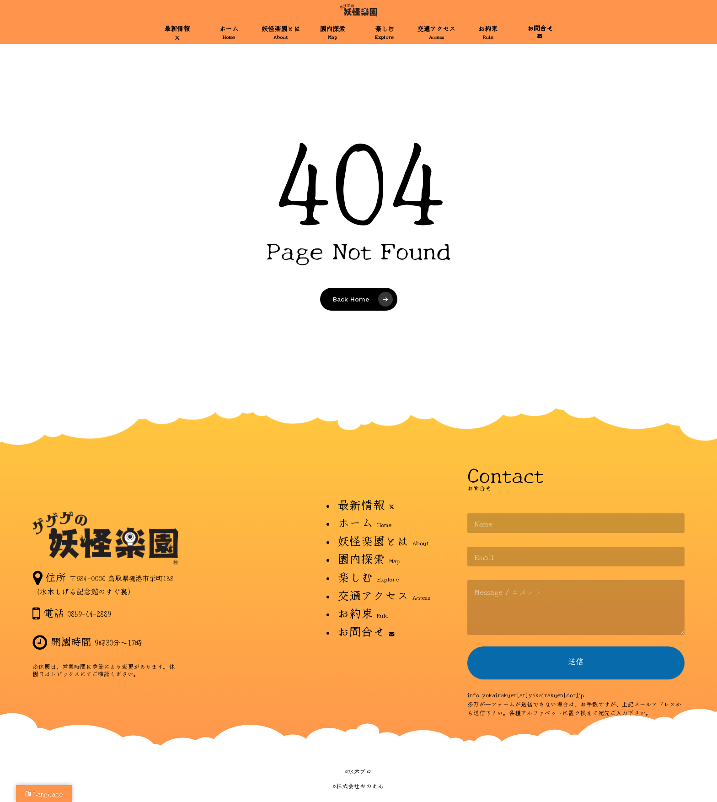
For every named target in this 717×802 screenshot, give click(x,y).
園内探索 (368, 557)
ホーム (364, 521)
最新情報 (366, 503)
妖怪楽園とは (383, 540)
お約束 (362, 612)
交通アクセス (383, 594)
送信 (575, 663)
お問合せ (366, 630)
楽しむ (368, 576)
